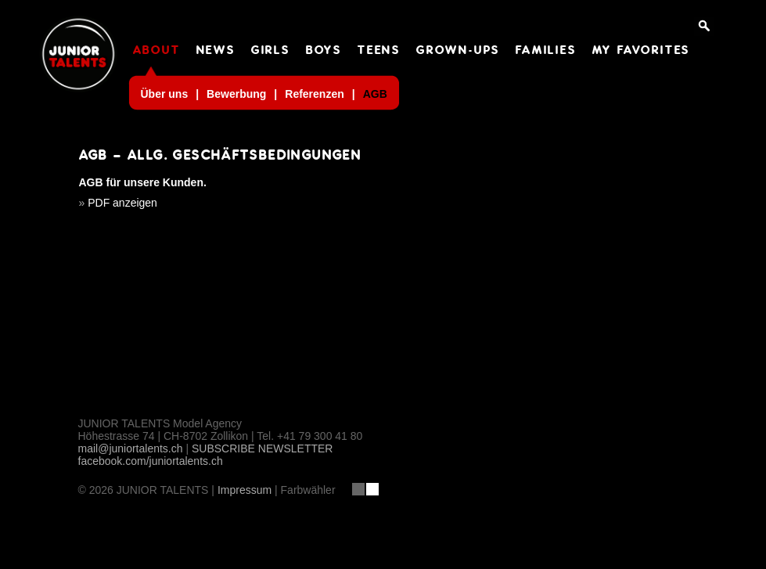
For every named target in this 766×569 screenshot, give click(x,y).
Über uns (165, 94)
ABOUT (157, 50)
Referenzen (314, 94)
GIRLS (270, 50)
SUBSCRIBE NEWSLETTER (262, 448)
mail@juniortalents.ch (130, 448)
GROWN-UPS (458, 50)
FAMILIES (546, 50)
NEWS (216, 50)
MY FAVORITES (641, 50)
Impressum (245, 490)
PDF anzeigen (122, 202)
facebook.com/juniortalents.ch (150, 461)
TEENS (379, 50)
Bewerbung (236, 94)
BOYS (324, 50)
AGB (375, 94)
